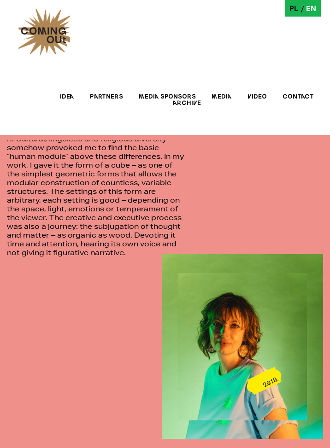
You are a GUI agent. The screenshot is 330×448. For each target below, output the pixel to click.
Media (222, 96)
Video (257, 96)
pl (294, 8)
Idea (67, 96)
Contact (298, 96)
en (311, 8)
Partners (106, 96)
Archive (187, 102)
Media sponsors (167, 96)
